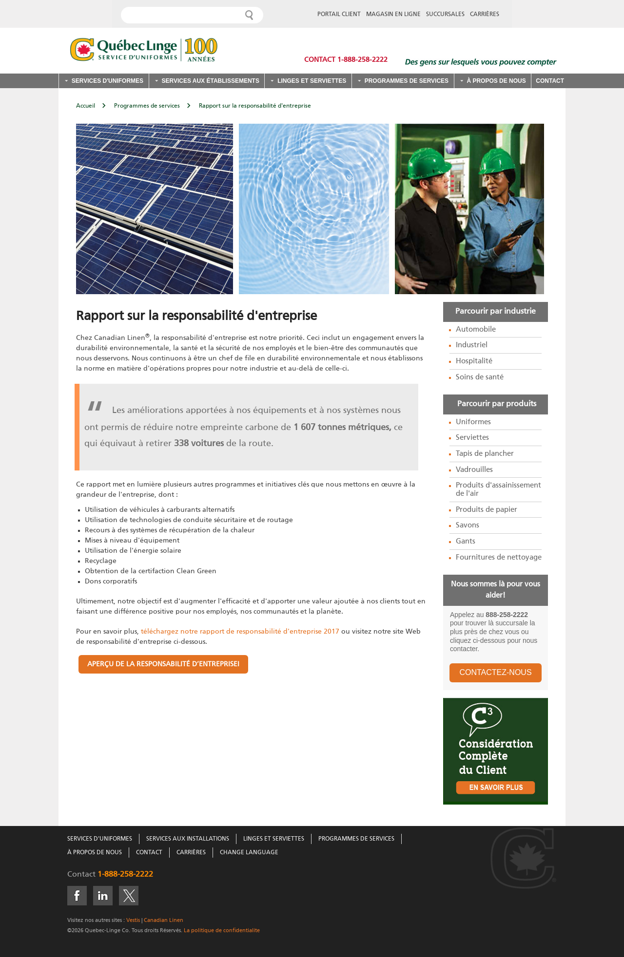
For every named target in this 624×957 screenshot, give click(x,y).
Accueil (85, 106)
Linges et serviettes (311, 80)
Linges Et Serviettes (273, 839)
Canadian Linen (163, 920)
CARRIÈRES (484, 15)
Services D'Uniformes (99, 839)
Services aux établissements (210, 80)
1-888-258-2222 (125, 875)
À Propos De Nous (94, 853)
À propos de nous (496, 80)
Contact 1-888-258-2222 (346, 59)
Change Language (249, 853)
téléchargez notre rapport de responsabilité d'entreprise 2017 (239, 631)
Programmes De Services (356, 839)
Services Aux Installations (187, 839)
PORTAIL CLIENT (339, 15)
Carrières (191, 853)
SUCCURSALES (445, 15)
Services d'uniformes (107, 80)
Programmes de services (406, 80)
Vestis (133, 920)
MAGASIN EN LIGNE (393, 15)
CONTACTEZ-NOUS (495, 672)
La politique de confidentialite (221, 930)
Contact (550, 80)
